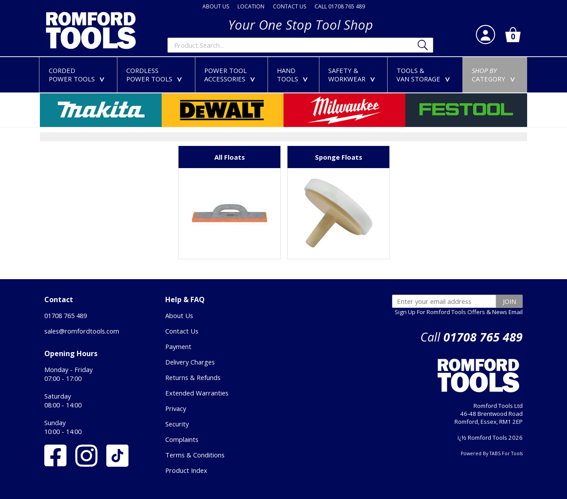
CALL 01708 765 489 (340, 6)
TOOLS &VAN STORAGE (425, 74)
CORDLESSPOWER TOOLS (156, 74)
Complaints (181, 439)
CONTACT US (289, 6)
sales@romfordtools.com (81, 330)
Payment (178, 346)
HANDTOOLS (294, 74)
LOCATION (250, 6)
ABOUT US (215, 6)
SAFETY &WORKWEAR (353, 74)
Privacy (175, 408)
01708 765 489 (65, 315)
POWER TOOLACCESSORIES (231, 74)
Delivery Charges (190, 361)
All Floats (229, 157)
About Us (179, 315)
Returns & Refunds (193, 377)
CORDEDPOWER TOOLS (78, 74)
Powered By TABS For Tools (492, 453)
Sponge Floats (338, 157)
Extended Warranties (197, 392)
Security (177, 423)
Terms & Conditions (195, 454)
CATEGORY (495, 74)
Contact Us (181, 330)
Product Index (186, 470)
